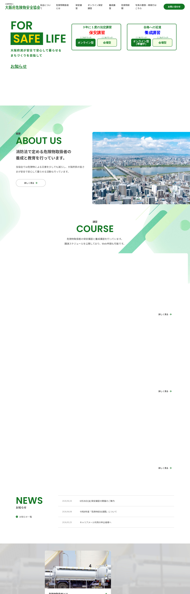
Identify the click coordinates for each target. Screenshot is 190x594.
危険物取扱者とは (111, 553)
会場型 (107, 42)
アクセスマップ (24, 562)
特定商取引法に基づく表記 (48, 589)
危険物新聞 (158, 553)
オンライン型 (86, 42)
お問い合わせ (174, 6)
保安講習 (135, 546)
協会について (109, 546)
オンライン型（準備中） (141, 42)
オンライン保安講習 (162, 546)
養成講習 (135, 553)
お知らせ (19, 66)
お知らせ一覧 (25, 444)
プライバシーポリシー (24, 589)
